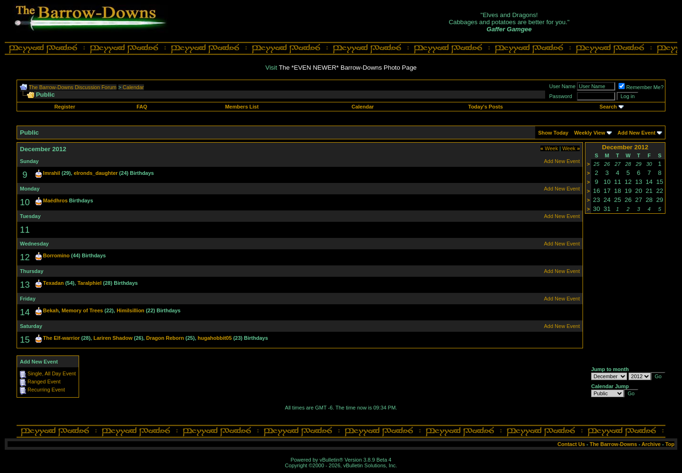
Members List (242, 106)
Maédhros (55, 200)
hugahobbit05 (214, 338)
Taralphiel (89, 283)
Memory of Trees (82, 310)
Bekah (51, 310)
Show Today (553, 133)
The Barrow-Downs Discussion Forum (73, 87)
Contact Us (571, 444)
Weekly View (589, 133)
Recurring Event (46, 389)
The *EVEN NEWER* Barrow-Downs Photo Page (348, 67)
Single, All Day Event (51, 373)
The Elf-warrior (61, 338)
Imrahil (51, 173)
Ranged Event (44, 381)
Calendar (133, 87)
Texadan (53, 283)
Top (669, 444)
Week (549, 148)
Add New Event (636, 133)
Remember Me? (641, 87)
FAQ (141, 106)
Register (64, 106)
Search (608, 106)
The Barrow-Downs (613, 444)
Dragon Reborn (165, 338)
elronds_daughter (96, 173)
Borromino (56, 255)
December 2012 (625, 147)
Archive (651, 444)
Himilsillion (130, 310)
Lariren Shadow (113, 338)
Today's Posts (485, 106)
